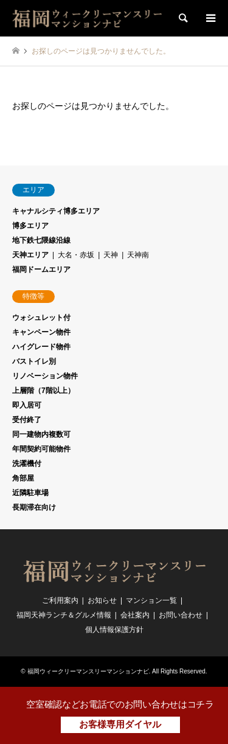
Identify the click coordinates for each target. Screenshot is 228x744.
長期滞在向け (34, 507)
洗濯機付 (26, 463)
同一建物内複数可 (41, 434)
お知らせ (102, 600)
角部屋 (23, 478)
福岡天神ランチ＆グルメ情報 (63, 615)
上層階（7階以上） (43, 390)
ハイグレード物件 (41, 346)
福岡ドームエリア (41, 269)
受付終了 (26, 419)
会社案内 (135, 615)
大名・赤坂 (76, 255)
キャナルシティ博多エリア (56, 211)
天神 (110, 255)
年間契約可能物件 (41, 449)
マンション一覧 (151, 600)
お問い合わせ (180, 615)
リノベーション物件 (45, 376)
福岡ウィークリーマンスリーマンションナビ (88, 671)
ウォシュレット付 (41, 317)
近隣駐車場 (30, 492)
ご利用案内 (60, 600)
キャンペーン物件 (41, 332)
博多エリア (30, 225)
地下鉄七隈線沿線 (41, 240)
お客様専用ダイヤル (120, 724)
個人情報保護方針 (114, 629)
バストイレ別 (34, 361)
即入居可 (26, 405)
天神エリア (30, 255)
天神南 (138, 255)
